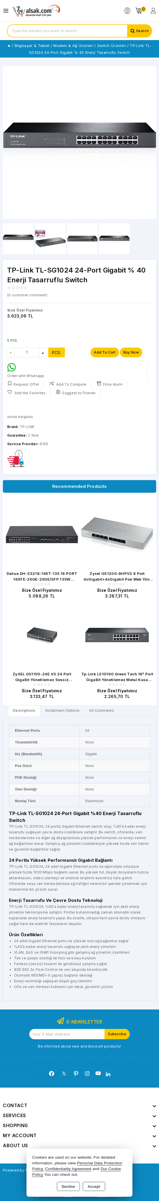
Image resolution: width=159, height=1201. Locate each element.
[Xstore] (36, 11)
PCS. (56, 352)
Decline (68, 1187)
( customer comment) (27, 295)
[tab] (24, 710)
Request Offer (23, 383)
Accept (94, 1187)
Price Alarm (109, 383)
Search (142, 31)
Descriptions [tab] (24, 710)
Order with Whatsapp (25, 370)
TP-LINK (27, 427)
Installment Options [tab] (62, 710)
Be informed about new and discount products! (79, 1046)
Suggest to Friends (76, 392)
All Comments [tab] (101, 710)
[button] (149, 142)
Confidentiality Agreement (68, 1169)
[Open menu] (7, 11)
